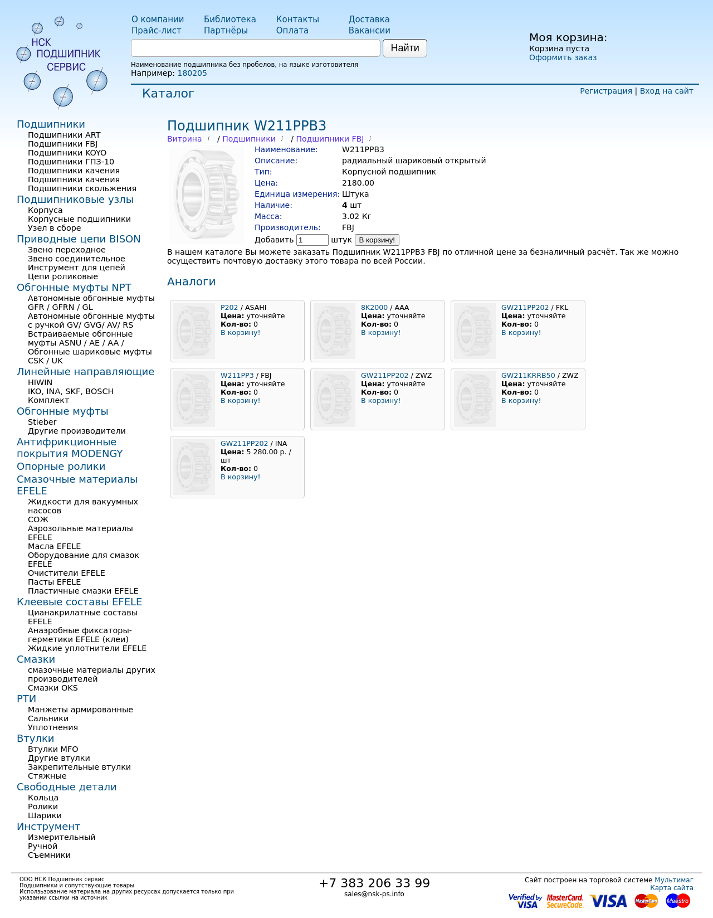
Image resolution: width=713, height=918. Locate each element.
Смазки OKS (53, 687)
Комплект (48, 400)
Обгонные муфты (63, 411)
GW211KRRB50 (528, 375)
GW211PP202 (525, 307)
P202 (229, 307)
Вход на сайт (667, 90)
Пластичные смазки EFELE (83, 590)
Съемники (49, 855)
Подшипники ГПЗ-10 (71, 161)
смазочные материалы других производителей (91, 674)
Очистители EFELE (66, 573)
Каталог (168, 93)
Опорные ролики (61, 466)
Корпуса (45, 210)
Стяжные (47, 775)
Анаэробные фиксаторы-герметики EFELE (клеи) (80, 635)
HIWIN (40, 382)
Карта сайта (672, 888)
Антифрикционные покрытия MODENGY (70, 447)
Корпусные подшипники (79, 219)
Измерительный (62, 837)
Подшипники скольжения (82, 188)
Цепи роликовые (63, 276)
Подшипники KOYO (67, 152)
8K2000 (374, 307)
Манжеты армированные (80, 709)
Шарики (45, 815)
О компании (157, 19)
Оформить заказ (563, 57)
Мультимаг (674, 880)
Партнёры (226, 31)
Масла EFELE (54, 546)
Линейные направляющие (85, 371)
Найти (404, 48)
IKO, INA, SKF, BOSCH (71, 391)
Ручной (42, 846)
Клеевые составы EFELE (79, 602)
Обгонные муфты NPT (74, 287)
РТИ (26, 699)
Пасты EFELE (54, 581)
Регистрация (606, 90)
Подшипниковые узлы (75, 199)
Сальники (48, 718)
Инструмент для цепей (76, 267)
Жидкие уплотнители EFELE (87, 648)
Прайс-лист (156, 31)
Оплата (292, 31)
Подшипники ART (64, 134)
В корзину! (377, 240)
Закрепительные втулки (79, 766)
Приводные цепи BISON (79, 239)
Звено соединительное (76, 258)
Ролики (43, 806)
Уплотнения (53, 727)
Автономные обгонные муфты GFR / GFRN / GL (91, 303)
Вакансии (369, 31)
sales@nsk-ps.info (374, 894)
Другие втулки (59, 758)
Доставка (369, 19)
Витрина (184, 138)
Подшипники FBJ (330, 138)
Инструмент (49, 826)
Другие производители (77, 430)
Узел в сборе (54, 228)
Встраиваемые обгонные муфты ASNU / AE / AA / (80, 338)
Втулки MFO (53, 749)
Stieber (42, 421)
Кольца (43, 797)
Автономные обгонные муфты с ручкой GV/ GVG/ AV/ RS (91, 320)
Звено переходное (67, 249)
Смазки (36, 659)
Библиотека (230, 19)
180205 (192, 73)
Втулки (36, 738)
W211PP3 (237, 375)
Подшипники (249, 138)
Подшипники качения (74, 170)
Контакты (297, 19)
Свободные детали (67, 787)
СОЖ (38, 519)
